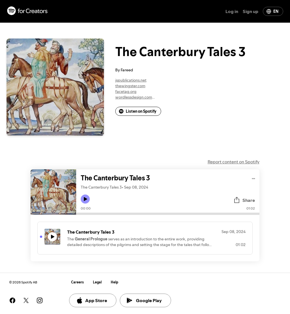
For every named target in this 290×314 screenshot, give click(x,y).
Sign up (250, 11)
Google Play (144, 300)
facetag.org (126, 91)
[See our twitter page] (26, 300)
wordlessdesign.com (133, 97)
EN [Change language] (272, 11)
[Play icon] (85, 199)
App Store (91, 300)
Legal (97, 282)
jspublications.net (130, 80)
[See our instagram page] (39, 300)
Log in (231, 11)
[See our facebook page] (12, 300)
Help (114, 282)
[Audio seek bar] (167, 214)
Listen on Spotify (137, 111)
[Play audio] (253, 177)
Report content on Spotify (233, 162)
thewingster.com (130, 86)
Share (244, 200)
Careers (77, 282)
